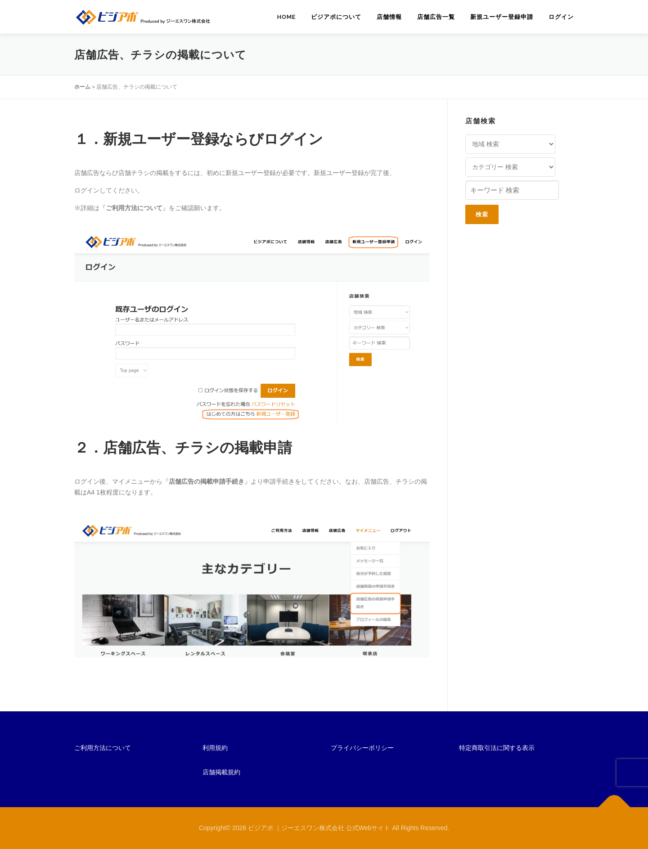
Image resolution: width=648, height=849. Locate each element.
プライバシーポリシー (362, 747)
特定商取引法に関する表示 (497, 747)
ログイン (561, 16)
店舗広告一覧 (436, 16)
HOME (286, 16)
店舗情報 (389, 16)
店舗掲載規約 (221, 772)
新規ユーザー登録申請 (501, 16)
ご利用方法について (102, 747)
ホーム (82, 87)
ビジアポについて (336, 16)
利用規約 (215, 747)
